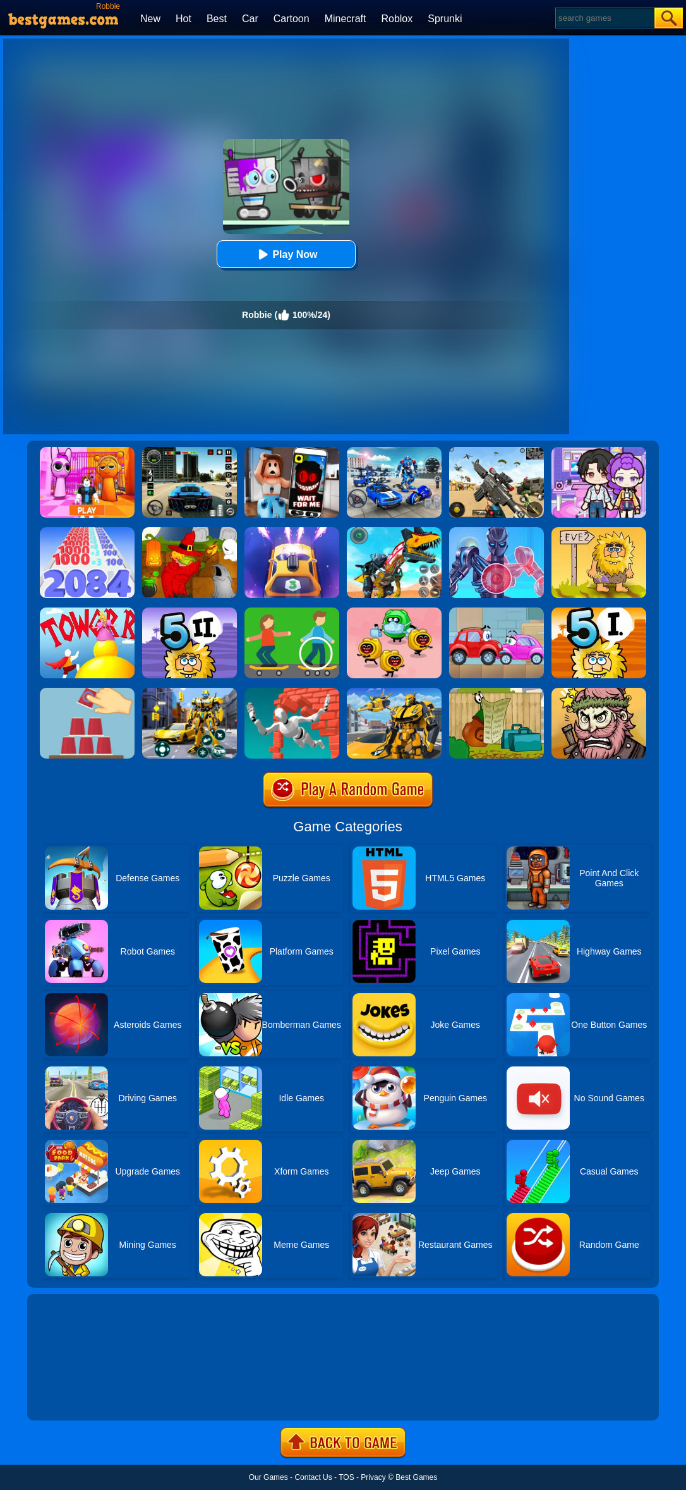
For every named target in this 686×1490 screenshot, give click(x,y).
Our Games (268, 1477)
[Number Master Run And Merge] (87, 531)
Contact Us (313, 1477)
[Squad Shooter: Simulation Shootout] (496, 451)
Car (250, 18)
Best (217, 18)
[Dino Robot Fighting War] (394, 531)
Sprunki (445, 18)
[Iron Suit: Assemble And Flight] (496, 531)
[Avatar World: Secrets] (598, 451)
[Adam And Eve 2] (598, 531)
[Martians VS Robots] (189, 531)
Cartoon (292, 18)
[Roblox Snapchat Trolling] (291, 451)
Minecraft (345, 18)
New (150, 18)
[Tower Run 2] (87, 612)
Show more (69, 1396)
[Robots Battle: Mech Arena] (394, 451)
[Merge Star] (598, 692)
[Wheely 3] (496, 612)
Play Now (286, 254)
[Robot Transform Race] (394, 692)
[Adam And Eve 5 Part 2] (189, 612)
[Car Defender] (291, 531)
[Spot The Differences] (291, 612)
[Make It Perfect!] (87, 692)
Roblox (396, 18)
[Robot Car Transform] (189, 692)
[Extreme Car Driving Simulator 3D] (189, 451)
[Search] (604, 18)
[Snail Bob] (496, 692)
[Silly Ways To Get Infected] (394, 612)
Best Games (416, 1477)
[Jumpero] (291, 692)
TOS (346, 1477)
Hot (183, 18)
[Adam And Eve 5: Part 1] (598, 612)
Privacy (373, 1477)
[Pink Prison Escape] (87, 451)
